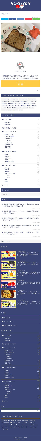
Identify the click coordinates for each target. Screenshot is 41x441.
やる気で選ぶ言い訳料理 (21, 151)
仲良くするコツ (22, 134)
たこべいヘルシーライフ (21, 165)
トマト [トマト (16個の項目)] (12, 105)
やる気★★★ (22, 158)
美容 (22, 179)
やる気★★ (22, 156)
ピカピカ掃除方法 (22, 136)
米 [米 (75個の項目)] (9, 107)
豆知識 (22, 181)
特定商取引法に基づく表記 (10, 325)
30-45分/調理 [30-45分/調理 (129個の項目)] (23, 99)
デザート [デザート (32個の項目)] (5, 105)
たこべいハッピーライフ (21, 131)
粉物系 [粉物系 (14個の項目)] (15, 107)
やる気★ (22, 154)
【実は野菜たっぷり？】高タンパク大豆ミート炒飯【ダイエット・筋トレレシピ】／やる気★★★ (21, 233)
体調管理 (22, 172)
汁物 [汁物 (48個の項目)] (34, 105)
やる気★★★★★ (22, 162)
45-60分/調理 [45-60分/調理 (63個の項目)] (33, 99)
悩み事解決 (9, 142)
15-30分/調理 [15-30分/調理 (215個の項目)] (14, 99)
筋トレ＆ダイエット (22, 173)
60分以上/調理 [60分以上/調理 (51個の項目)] (6, 101)
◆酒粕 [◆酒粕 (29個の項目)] (4, 103)
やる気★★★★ (22, 160)
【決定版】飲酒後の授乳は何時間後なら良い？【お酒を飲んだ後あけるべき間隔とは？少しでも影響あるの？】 (21, 205)
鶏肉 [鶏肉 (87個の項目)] (3, 429)
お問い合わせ (6, 317)
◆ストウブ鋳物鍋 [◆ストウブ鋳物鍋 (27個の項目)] (15, 101)
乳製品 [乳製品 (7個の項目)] (23, 105)
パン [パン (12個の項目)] (17, 105)
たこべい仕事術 (21, 119)
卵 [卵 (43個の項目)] (29, 105)
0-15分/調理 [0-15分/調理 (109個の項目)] (6, 99)
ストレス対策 (22, 138)
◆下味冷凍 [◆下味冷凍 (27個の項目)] (24, 101)
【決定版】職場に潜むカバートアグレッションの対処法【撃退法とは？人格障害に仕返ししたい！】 (21, 212)
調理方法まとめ (22, 170)
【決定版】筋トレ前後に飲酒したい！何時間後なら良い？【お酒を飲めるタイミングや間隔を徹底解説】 (21, 226)
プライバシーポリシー (8, 321)
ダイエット (9, 175)
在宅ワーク (22, 122)
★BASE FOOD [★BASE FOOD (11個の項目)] (12, 103)
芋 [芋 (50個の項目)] (21, 107)
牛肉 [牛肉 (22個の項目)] (4, 107)
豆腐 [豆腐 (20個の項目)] (26, 107)
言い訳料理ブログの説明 (21, 128)
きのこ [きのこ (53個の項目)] (20, 103)
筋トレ (8, 177)
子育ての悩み (22, 148)
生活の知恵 (22, 146)
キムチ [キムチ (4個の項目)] (33, 103)
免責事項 (26, 437)
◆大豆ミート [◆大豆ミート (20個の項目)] (33, 101)
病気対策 (22, 168)
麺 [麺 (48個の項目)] (7, 429)
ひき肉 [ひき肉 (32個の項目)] (27, 103)
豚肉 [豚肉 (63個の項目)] (32, 107)
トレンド (21, 185)
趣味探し (9, 140)
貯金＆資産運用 (22, 144)
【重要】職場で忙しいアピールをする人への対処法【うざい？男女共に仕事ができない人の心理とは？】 (21, 219)
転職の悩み (22, 124)
